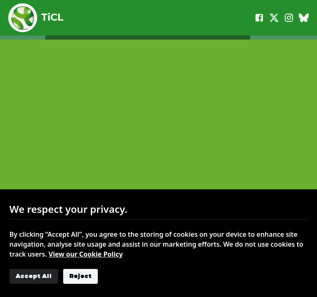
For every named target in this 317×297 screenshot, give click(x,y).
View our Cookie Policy (86, 254)
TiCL (35, 17)
